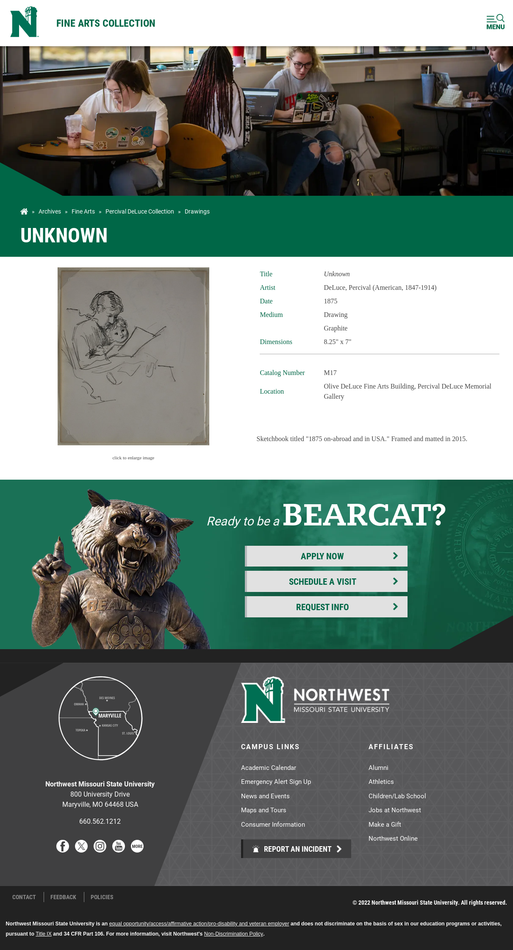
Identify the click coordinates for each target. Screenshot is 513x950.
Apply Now (322, 556)
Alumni (378, 767)
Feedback (63, 897)
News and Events (265, 796)
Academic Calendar (268, 767)
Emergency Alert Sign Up (276, 781)
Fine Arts (83, 211)
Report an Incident (292, 849)
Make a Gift (385, 824)
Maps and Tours (263, 810)
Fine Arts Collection (105, 23)
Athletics (381, 781)
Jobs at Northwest (395, 810)
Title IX (44, 934)
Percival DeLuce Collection (139, 211)
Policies (102, 897)
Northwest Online (393, 838)
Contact (24, 897)
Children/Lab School (397, 796)
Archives (50, 211)
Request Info (322, 607)
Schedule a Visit (322, 581)
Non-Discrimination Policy (233, 934)
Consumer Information (273, 824)
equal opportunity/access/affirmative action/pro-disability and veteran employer (199, 924)
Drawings (197, 211)
